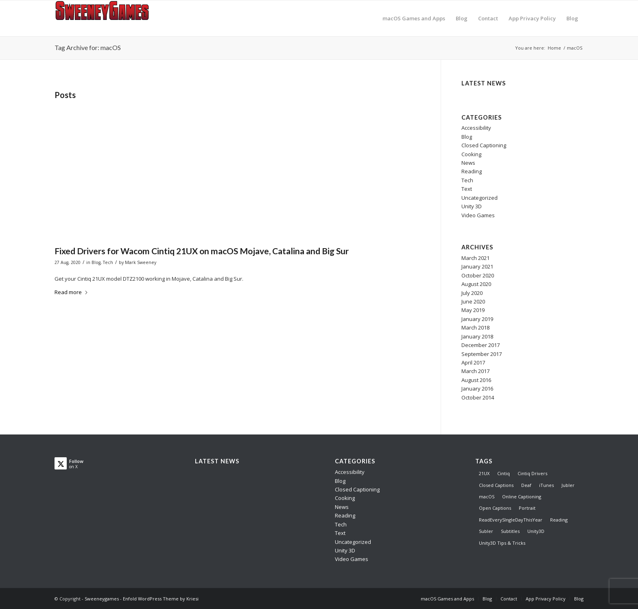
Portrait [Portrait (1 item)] (527, 508)
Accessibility (476, 127)
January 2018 (477, 336)
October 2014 (477, 397)
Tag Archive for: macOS (88, 47)
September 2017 (481, 354)
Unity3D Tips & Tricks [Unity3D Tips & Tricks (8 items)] (502, 543)
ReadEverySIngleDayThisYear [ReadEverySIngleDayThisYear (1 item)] (510, 520)
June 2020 (473, 301)
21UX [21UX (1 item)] (484, 473)
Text (466, 188)
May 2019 (473, 310)
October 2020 (477, 275)
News (468, 162)
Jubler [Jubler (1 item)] (568, 485)
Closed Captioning (483, 145)
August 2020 (476, 284)
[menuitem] (413, 18)
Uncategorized (479, 197)
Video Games (478, 215)
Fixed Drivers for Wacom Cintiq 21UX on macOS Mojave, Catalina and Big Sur (202, 251)
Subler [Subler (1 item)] (486, 531)
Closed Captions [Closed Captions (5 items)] (496, 485)
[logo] (105, 18)
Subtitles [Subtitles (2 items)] (510, 531)
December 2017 (480, 345)
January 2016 (477, 388)
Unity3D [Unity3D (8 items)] (535, 531)
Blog (96, 262)
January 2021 (477, 266)
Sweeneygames (102, 599)
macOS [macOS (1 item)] (486, 496)
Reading (471, 171)
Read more (71, 292)
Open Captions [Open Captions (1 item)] (495, 508)
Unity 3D (471, 206)
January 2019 (477, 319)
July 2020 (472, 293)
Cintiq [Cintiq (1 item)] (503, 473)
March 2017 (475, 371)
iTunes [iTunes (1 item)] (546, 485)
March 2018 (475, 327)
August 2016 (476, 380)
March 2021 (475, 258)
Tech (108, 262)
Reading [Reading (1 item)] (559, 520)
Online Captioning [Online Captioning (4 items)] (521, 496)
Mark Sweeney (140, 262)
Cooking (471, 154)
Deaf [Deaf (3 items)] (526, 485)
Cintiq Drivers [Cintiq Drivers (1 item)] (532, 473)
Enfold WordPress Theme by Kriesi (161, 599)
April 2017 (473, 362)
